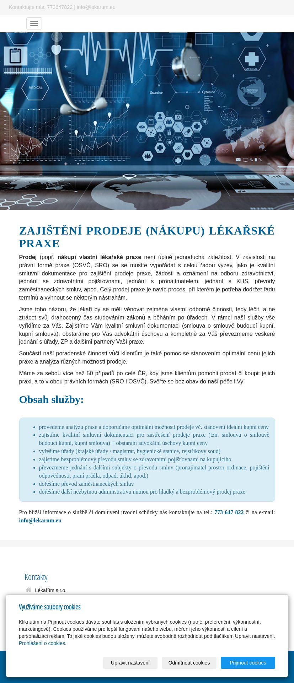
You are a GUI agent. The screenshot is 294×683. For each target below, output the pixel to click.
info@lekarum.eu (40, 520)
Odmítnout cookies (189, 663)
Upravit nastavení (130, 663)
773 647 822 (229, 512)
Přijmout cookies (248, 663)
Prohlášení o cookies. (42, 643)
